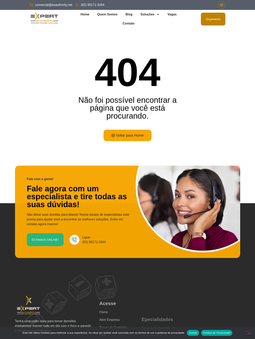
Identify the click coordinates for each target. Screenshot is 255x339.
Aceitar (193, 332)
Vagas (172, 14)
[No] (248, 332)
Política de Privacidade (216, 332)
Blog (129, 14)
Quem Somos (107, 14)
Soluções (150, 14)
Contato (129, 23)
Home (85, 14)
